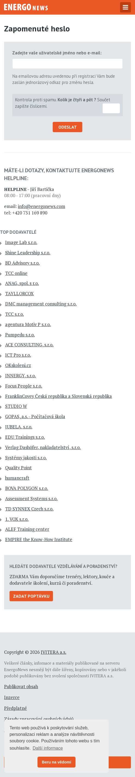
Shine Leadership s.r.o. (27, 253)
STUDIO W (16, 406)
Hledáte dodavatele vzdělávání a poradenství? (63, 566)
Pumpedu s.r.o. (20, 335)
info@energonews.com (41, 206)
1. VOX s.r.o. (17, 519)
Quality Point (18, 468)
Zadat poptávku (31, 596)
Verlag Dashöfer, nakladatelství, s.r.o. (43, 447)
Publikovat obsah (21, 687)
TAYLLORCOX (19, 294)
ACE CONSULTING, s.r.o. (29, 345)
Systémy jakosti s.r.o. (26, 458)
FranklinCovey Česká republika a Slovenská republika (58, 396)
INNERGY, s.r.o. (20, 376)
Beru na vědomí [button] (56, 762)
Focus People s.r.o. (23, 386)
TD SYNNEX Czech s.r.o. (29, 509)
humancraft (17, 478)
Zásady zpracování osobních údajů (39, 719)
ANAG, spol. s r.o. (22, 283)
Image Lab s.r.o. (21, 242)
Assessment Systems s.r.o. (31, 499)
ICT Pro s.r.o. (18, 355)
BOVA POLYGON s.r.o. (26, 488)
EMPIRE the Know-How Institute (38, 539)
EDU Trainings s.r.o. (25, 437)
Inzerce (12, 697)
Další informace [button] (48, 748)
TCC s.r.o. (14, 314)
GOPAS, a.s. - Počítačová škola (35, 417)
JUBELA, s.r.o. (18, 427)
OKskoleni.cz (18, 365)
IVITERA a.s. (53, 652)
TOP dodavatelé (18, 232)
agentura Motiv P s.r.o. (28, 324)
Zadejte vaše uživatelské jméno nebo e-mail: (57, 53)
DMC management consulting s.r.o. (41, 304)
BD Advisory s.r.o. (22, 263)
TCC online (16, 273)
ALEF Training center (27, 529)
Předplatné (15, 708)
